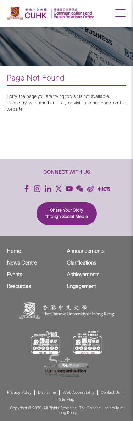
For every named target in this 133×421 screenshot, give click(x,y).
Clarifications (81, 263)
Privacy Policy (19, 392)
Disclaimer (47, 392)
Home (14, 251)
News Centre (22, 263)
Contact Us (110, 392)
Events (14, 274)
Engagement (81, 286)
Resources (19, 286)
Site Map (66, 399)
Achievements (83, 274)
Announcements (85, 251)
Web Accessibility (78, 392)
